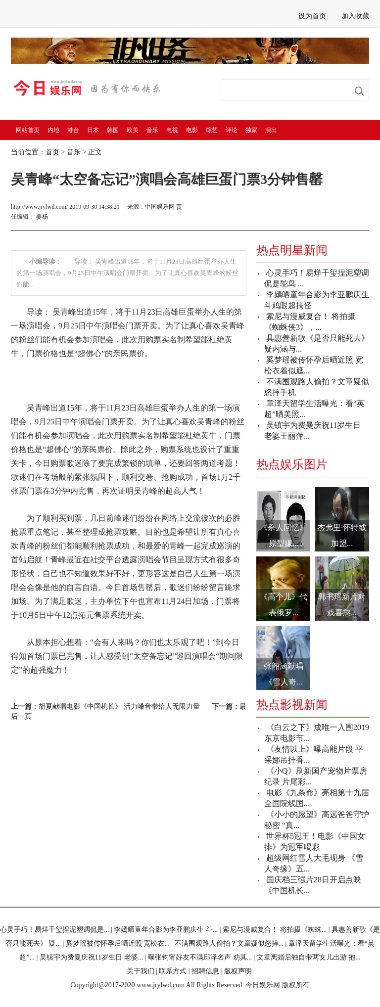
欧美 (133, 130)
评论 (232, 130)
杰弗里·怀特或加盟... (342, 535)
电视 (172, 130)
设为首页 (312, 16)
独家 (251, 130)
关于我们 (140, 971)
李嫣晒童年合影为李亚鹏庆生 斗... (166, 929)
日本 (93, 130)
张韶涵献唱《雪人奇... (283, 674)
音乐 (152, 130)
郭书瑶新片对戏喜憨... (342, 605)
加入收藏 (355, 16)
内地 (53, 130)
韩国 (113, 130)
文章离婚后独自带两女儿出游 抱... (309, 957)
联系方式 (173, 971)
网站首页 (28, 130)
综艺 (212, 130)
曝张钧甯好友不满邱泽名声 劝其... (200, 957)
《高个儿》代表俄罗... (283, 605)
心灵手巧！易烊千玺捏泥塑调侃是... (54, 929)
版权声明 (238, 971)
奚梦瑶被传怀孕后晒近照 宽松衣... (118, 943)
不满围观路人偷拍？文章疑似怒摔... (229, 943)
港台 (73, 130)
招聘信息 (205, 971)
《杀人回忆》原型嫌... (283, 535)
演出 (271, 130)
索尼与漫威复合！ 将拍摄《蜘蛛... (275, 929)
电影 (192, 130)
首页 (52, 152)
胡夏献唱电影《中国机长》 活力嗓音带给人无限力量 (119, 706)
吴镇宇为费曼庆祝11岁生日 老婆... (91, 957)
